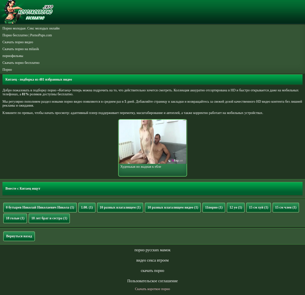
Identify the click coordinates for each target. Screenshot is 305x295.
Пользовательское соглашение (152, 281)
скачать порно (152, 270)
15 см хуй (258, 207)
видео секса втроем (152, 260)
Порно (7, 69)
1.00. (87, 207)
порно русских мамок (152, 250)
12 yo (235, 207)
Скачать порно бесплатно (21, 63)
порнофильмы (12, 56)
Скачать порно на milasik (20, 49)
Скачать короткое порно (152, 289)
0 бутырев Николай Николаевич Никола (40, 207)
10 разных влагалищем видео (172, 207)
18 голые (15, 218)
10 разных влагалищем (120, 207)
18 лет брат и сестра (49, 218)
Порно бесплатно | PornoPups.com (27, 35)
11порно (214, 207)
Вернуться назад (19, 236)
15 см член (286, 207)
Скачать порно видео (17, 42)
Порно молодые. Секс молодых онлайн (31, 28)
